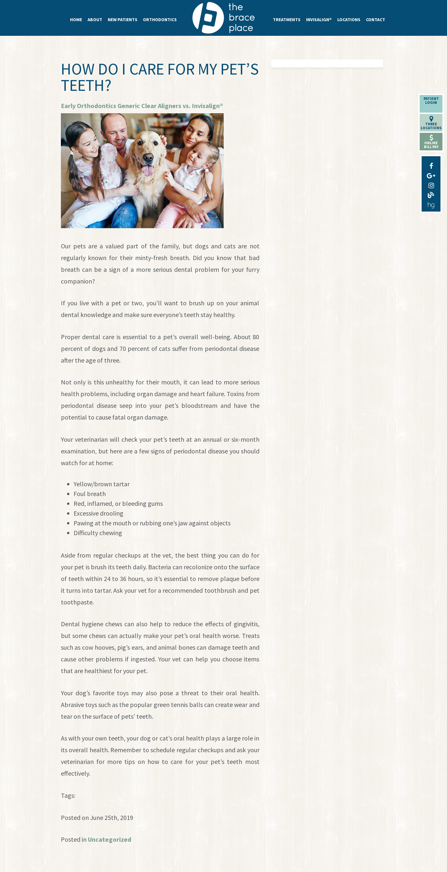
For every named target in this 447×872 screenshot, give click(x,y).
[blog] (431, 194)
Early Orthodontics (88, 106)
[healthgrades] (431, 203)
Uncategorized (109, 839)
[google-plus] (431, 174)
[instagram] (431, 184)
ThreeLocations (431, 123)
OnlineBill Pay (431, 141)
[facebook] (431, 164)
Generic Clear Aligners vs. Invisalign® (170, 106)
